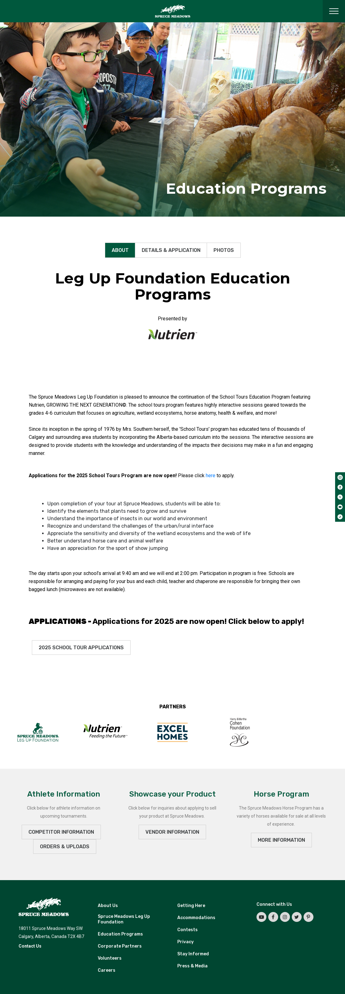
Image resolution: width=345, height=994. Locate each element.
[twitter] (340, 497)
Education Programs (120, 934)
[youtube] (340, 507)
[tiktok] (340, 517)
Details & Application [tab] (171, 250)
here (210, 475)
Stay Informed (193, 954)
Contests (187, 929)
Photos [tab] (223, 250)
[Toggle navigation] (334, 11)
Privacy (185, 941)
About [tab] (120, 250)
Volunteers (110, 958)
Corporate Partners (120, 946)
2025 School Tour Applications (81, 647)
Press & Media (192, 966)
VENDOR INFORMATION (172, 832)
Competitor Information (61, 832)
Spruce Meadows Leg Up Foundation (124, 919)
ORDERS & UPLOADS (64, 846)
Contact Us (30, 946)
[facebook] (340, 487)
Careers (106, 970)
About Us (108, 905)
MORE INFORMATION (281, 840)
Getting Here (191, 905)
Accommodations (196, 917)
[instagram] (340, 477)
